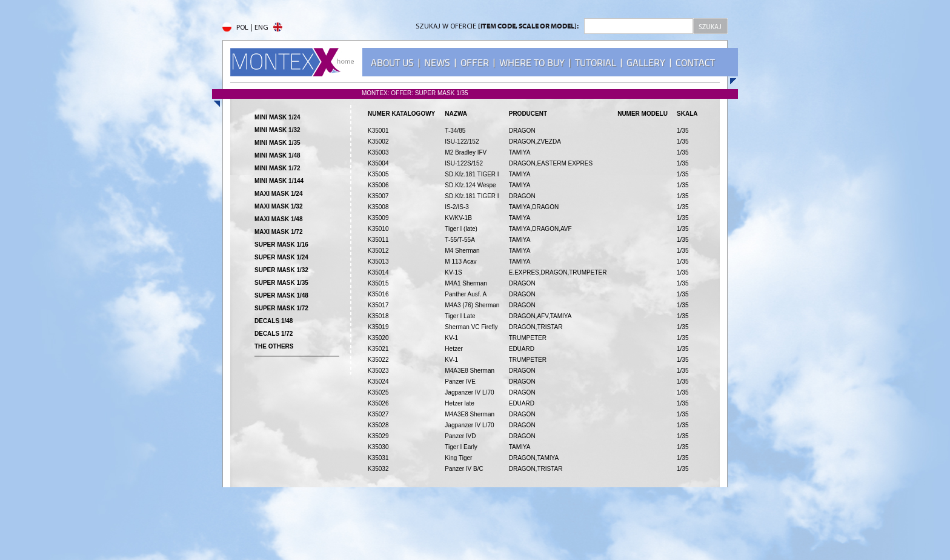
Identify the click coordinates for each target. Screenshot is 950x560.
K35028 (378, 425)
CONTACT (695, 62)
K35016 (378, 294)
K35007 (378, 196)
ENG (268, 28)
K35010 (378, 228)
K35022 (378, 359)
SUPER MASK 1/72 (281, 308)
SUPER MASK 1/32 (281, 270)
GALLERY (645, 62)
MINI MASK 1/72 (277, 168)
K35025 (378, 392)
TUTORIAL (595, 62)
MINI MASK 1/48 (277, 155)
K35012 (378, 250)
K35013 (378, 261)
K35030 (378, 447)
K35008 (378, 207)
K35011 (378, 239)
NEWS (437, 62)
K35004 (378, 163)
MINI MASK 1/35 (277, 142)
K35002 (378, 141)
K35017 (378, 305)
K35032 (378, 468)
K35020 (378, 338)
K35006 (378, 185)
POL (235, 28)
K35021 (378, 348)
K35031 (378, 458)
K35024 (378, 381)
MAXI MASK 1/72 (278, 231)
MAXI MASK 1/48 (278, 219)
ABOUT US (392, 62)
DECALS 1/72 (273, 333)
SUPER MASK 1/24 (281, 257)
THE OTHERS (273, 346)
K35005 (378, 174)
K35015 (378, 283)
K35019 (378, 327)
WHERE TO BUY (532, 62)
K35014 (378, 272)
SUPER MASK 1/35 (281, 282)
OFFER (474, 62)
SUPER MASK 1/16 (281, 244)
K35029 (378, 436)
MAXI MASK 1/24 (278, 193)
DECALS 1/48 (273, 321)
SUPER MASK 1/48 (281, 295)
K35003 (378, 152)
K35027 (378, 414)
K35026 (378, 403)
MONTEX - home (292, 62)
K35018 (378, 316)
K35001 (378, 130)
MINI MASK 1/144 (279, 181)
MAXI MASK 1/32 (278, 206)
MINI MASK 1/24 (277, 117)
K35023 (378, 370)
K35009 (378, 218)
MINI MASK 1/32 (277, 130)
